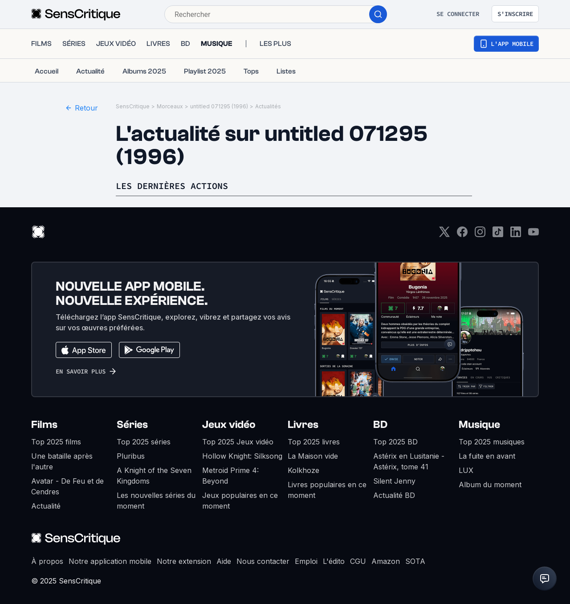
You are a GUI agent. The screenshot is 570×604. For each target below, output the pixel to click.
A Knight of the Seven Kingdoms (154, 475)
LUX (466, 470)
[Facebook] (462, 234)
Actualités (268, 106)
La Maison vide (313, 456)
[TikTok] (498, 234)
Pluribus (131, 456)
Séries (132, 425)
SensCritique (133, 106)
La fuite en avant (487, 456)
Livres (303, 425)
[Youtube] (533, 234)
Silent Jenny (394, 481)
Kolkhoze (303, 470)
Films (44, 425)
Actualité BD (394, 495)
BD (380, 425)
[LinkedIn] (515, 234)
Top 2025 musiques (492, 441)
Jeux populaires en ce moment (240, 500)
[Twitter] (444, 234)
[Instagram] (480, 234)
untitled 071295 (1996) (219, 106)
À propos (47, 561)
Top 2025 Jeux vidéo (237, 441)
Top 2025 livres (314, 441)
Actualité (46, 505)
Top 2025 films (56, 441)
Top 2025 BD (395, 441)
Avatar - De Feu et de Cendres (67, 486)
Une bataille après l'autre (62, 461)
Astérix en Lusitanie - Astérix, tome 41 (408, 461)
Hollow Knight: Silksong (242, 456)
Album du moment (490, 484)
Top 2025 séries (144, 441)
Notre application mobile (110, 561)
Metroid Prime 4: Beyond (230, 475)
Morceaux (170, 106)
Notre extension (184, 561)
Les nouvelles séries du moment (156, 500)
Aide (223, 561)
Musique (479, 425)
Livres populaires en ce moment (327, 490)
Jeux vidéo (229, 425)
